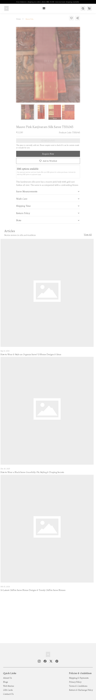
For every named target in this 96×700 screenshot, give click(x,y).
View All (88, 235)
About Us (7, 678)
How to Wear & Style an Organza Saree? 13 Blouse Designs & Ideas (31, 354)
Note (18, 220)
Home (18, 19)
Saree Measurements (26, 191)
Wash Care (21, 199)
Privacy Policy (75, 682)
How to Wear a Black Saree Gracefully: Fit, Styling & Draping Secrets (32, 472)
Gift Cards (8, 690)
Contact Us (8, 694)
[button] (48, 191)
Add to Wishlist (48, 161)
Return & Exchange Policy (81, 690)
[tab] (48, 191)
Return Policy (23, 213)
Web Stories (8, 686)
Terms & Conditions (78, 686)
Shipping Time (23, 206)
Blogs (5, 682)
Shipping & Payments (79, 678)
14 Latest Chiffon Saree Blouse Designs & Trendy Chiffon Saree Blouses (33, 590)
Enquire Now (48, 154)
